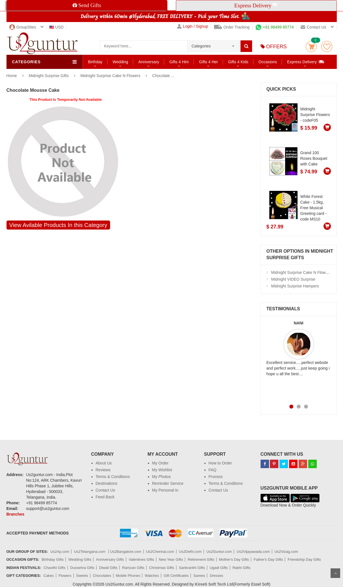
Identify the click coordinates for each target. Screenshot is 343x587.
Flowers (64, 575)
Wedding (120, 62)
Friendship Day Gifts (304, 559)
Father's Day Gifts (268, 559)
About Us (104, 463)
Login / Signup (192, 26)
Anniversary (148, 62)
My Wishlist (162, 470)
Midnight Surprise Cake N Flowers (110, 75)
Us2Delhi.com (190, 551)
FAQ (213, 470)
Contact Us (105, 490)
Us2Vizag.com (286, 551)
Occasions (268, 62)
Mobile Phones (128, 575)
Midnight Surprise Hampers (295, 286)
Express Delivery (306, 61)
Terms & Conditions (113, 476)
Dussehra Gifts (82, 568)
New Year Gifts (171, 559)
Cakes (48, 575)
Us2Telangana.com (90, 551)
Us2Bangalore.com (125, 551)
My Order (160, 463)
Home (11, 75)
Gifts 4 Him (179, 62)
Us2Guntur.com (219, 551)
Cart (311, 46)
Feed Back (105, 497)
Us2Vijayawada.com (253, 551)
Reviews (103, 470)
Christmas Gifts (161, 568)
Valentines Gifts (141, 559)
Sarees (199, 575)
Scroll (335, 573)
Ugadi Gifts (219, 568)
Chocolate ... (163, 75)
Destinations (106, 483)
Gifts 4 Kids (238, 62)
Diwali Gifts (108, 568)
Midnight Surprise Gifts (49, 75)
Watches (152, 575)
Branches (15, 514)
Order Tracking (232, 27)
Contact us (313, 27)
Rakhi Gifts (241, 568)
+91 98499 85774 (274, 27)
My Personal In (165, 490)
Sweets (82, 575)
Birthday (95, 62)
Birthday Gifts (52, 559)
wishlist (326, 46)
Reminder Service (167, 483)
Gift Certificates (176, 575)
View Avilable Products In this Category (58, 225)
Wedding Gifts (79, 559)
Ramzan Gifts (133, 568)
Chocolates (102, 575)
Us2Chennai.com (160, 551)
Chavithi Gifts (54, 568)
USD (56, 27)
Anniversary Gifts (110, 559)
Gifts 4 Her (208, 62)
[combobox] (213, 44)
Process (216, 476)
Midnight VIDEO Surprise (293, 279)
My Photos (161, 476)
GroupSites (22, 27)
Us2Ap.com (59, 551)
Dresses (216, 575)
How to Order (220, 463)
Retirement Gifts (201, 559)
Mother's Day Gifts (234, 559)
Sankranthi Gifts (192, 568)
